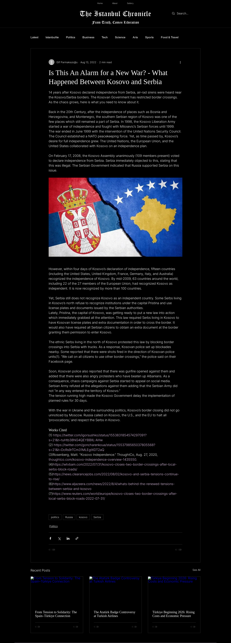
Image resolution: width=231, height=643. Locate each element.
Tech (105, 37)
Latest (34, 37)
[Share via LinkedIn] (68, 538)
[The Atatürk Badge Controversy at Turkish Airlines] (115, 591)
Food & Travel (170, 37)
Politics (70, 37)
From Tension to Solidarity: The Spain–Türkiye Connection (56, 614)
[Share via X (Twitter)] (59, 538)
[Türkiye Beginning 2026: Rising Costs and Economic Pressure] (174, 591)
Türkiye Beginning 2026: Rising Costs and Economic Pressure (173, 614)
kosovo (83, 517)
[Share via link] (77, 538)
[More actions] (180, 62)
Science (120, 37)
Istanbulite (52, 37)
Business (88, 37)
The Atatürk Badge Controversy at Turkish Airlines (114, 614)
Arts (135, 37)
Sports (149, 37)
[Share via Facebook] (50, 538)
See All (196, 569)
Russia (69, 517)
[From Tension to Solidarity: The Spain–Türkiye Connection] (57, 591)
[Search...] (185, 13)
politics (55, 517)
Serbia (97, 517)
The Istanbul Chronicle (115, 13)
